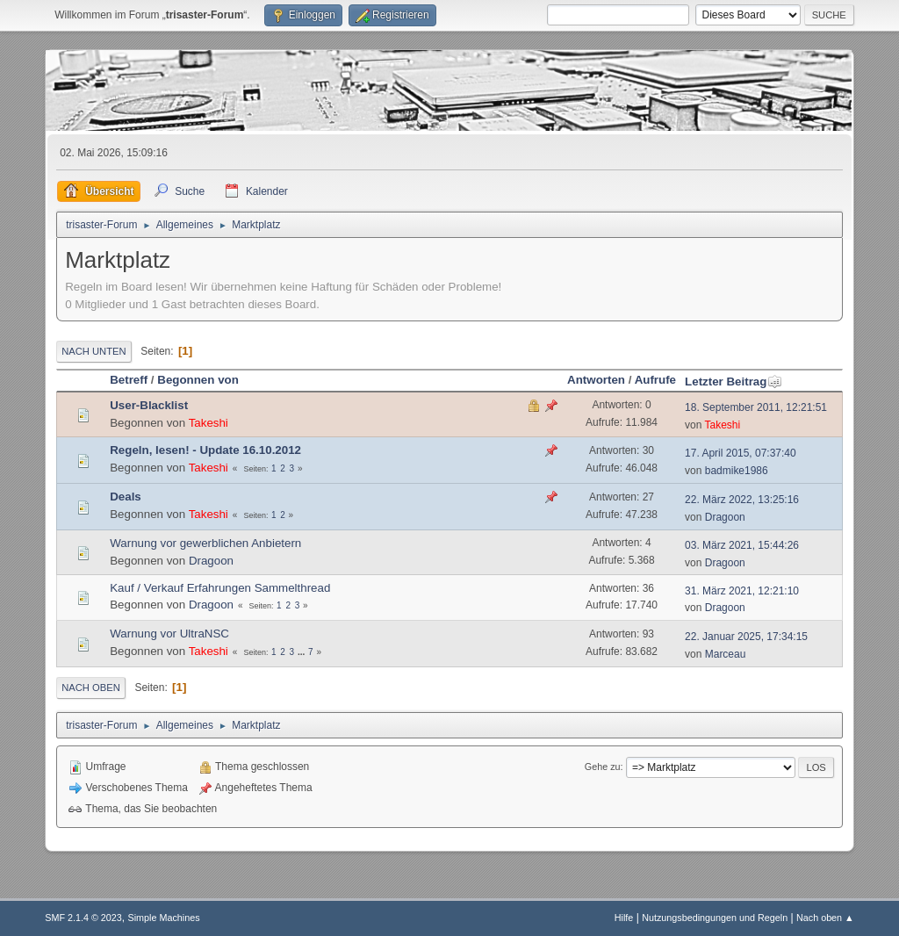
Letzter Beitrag (733, 381)
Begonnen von (198, 379)
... (302, 652)
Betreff (128, 379)
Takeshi (208, 422)
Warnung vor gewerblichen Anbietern (205, 543)
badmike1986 (736, 470)
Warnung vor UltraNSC (169, 633)
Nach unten (93, 351)
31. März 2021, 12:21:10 (742, 591)
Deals (125, 496)
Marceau (725, 654)
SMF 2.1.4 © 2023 (83, 917)
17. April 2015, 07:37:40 (740, 453)
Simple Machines (164, 917)
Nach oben (90, 687)
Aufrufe (655, 379)
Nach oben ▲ (825, 917)
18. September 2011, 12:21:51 (756, 407)
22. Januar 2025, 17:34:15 (746, 636)
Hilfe (624, 917)
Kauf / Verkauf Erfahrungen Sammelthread (220, 587)
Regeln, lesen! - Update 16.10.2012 (205, 450)
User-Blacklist (149, 405)
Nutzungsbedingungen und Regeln (715, 917)
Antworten (596, 379)
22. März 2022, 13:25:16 (742, 499)
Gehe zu (603, 766)
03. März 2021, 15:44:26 (742, 545)
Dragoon (725, 517)
